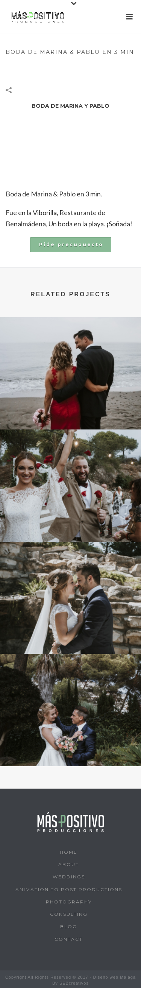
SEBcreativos (74, 983)
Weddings (69, 877)
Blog (68, 926)
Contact (69, 939)
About (68, 864)
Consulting (69, 914)
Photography (69, 902)
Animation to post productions (68, 889)
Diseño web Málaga (114, 977)
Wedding (38, 66)
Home (15, 66)
